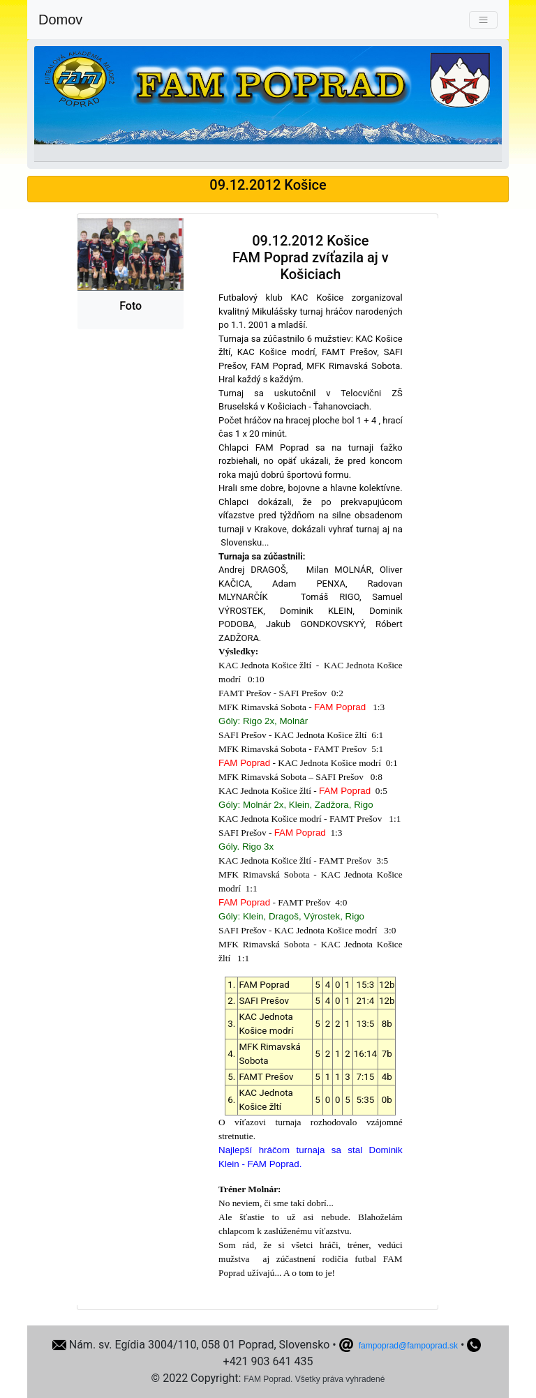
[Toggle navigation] (483, 20)
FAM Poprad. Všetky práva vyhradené (314, 1379)
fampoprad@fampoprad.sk (408, 1346)
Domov (60, 19)
